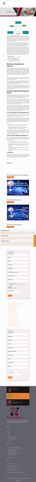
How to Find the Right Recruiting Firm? (14, 60)
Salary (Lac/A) (18, 348)
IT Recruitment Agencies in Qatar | (29, 243)
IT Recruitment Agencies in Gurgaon (13, 318)
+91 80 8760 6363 (17, 0)
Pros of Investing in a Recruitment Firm (14, 59)
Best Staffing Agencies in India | (17, 232)
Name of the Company (18, 352)
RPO (8, 455)
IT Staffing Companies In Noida (13, 315)
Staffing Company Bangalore (12, 437)
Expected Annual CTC (18, 277)
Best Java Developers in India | (13, 237)
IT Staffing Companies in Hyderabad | (26, 233)
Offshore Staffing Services (12, 310)
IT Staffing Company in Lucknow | (27, 232)
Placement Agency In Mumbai (12, 316)
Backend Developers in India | (28, 238)
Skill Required (18, 337)
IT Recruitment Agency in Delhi (12, 313)
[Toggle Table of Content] (18, 57)
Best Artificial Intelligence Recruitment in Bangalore (17, 175)
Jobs (9, 435)
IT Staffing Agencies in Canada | (6, 242)
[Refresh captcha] (19, 290)
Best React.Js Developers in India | (6, 238)
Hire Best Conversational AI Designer (14, 224)
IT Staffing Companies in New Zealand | (28, 242)
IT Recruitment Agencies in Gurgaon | (14, 234)
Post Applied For (18, 254)
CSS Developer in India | (11, 239)
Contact (9, 440)
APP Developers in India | (31, 237)
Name (18, 258)
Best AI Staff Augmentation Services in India (14, 470)
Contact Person (18, 356)
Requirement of (18, 333)
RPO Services (10, 311)
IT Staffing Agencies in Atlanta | (17, 243)
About (9, 432)
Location (18, 345)
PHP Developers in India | (5, 237)
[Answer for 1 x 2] (14, 374)
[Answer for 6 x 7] (14, 292)
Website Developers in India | (22, 237)
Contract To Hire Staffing (12, 306)
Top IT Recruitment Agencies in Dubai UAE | (19, 244)
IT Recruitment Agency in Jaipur (13, 320)
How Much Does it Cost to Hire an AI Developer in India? (15, 472)
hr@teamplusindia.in (11, 0)
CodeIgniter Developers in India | (17, 238)
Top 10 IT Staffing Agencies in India (12, 468)
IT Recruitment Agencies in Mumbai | (6, 232)
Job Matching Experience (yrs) (18, 273)
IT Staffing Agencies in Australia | (16, 242)
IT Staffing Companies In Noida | (14, 233)
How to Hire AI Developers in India (12, 463)
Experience (18, 341)
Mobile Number (18, 269)
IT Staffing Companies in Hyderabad (13, 325)
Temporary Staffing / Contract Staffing (14, 447)
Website (18, 367)
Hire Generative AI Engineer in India (14, 199)
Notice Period (18, 280)
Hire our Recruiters (11, 457)
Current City (18, 265)
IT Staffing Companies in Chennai (13, 323)
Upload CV (18, 288)
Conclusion (10, 61)
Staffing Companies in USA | (30, 244)
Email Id (18, 262)
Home (9, 430)
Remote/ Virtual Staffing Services (13, 308)
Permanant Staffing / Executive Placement (14, 303)
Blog (9, 433)
